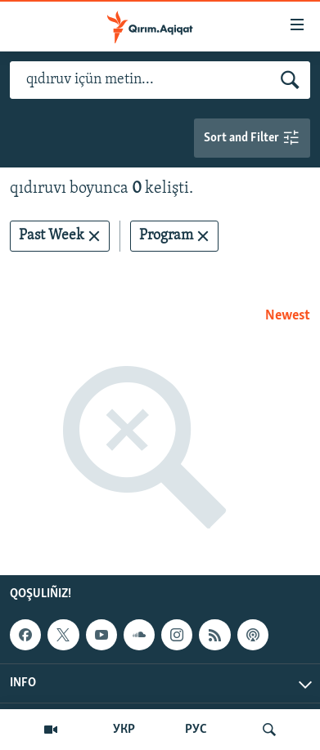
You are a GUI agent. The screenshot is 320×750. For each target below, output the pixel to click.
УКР (124, 729)
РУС (196, 729)
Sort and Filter (252, 138)
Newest (287, 316)
